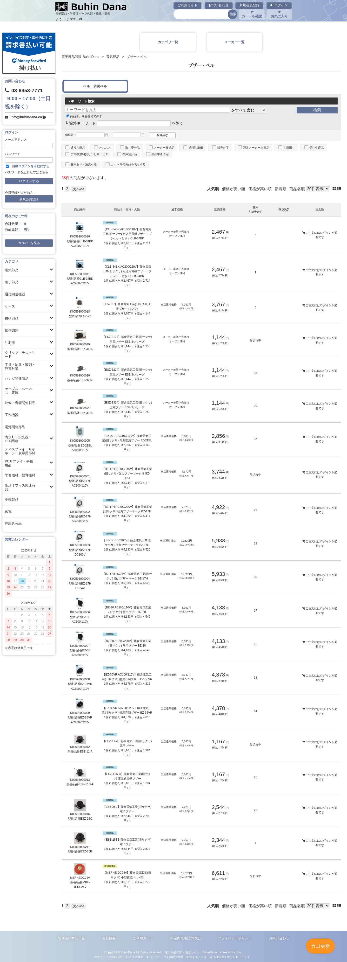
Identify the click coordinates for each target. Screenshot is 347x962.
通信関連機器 (15, 294)
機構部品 (11, 318)
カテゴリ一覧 (168, 42)
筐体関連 (11, 330)
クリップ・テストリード (20, 354)
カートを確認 (252, 14)
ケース (10, 306)
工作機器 (11, 415)
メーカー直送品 (164, 147)
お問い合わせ (218, 5)
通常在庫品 (78, 147)
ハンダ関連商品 (16, 379)
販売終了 (223, 147)
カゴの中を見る (29, 243)
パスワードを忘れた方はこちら (26, 172)
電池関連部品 (15, 427)
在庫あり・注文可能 (84, 164)
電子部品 (11, 282)
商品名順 (297, 189)
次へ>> (78, 189)
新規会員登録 (249, 5)
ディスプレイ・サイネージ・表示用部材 (20, 451)
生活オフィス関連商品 (20, 487)
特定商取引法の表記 (185, 938)
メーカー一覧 (234, 42)
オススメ (105, 147)
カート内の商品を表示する (128, 164)
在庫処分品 (13, 523)
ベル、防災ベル (95, 86)
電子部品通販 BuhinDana (80, 57)
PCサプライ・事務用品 (19, 463)
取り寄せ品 (132, 147)
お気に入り (279, 14)
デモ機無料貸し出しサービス (89, 154)
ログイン (279, 5)
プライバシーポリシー (235, 938)
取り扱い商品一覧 (71, 938)
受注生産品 (316, 147)
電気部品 (11, 270)
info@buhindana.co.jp (28, 117)
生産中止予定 (160, 154)
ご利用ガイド (187, 5)
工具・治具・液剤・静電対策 (20, 366)
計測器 (10, 342)
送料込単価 (195, 147)
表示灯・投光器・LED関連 (18, 439)
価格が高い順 (260, 189)
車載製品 (11, 499)
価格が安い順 (233, 189)
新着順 (280, 189)
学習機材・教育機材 (20, 475)
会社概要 (109, 938)
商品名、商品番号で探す (84, 116)
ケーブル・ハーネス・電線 (18, 391)
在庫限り (289, 147)
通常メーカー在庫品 (256, 147)
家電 (8, 511)
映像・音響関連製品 (20, 403)
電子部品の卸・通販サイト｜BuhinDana (191, 952)
